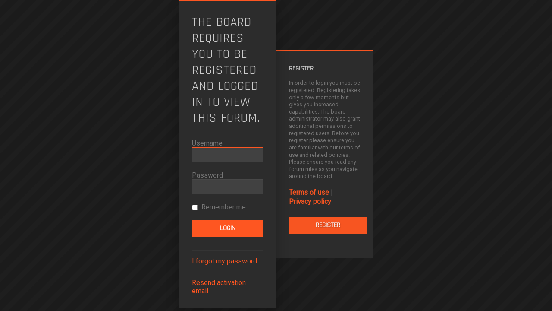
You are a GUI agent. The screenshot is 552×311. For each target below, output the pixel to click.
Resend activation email (219, 287)
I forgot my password (224, 261)
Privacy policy (310, 201)
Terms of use (309, 192)
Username (207, 143)
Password (207, 175)
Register (328, 225)
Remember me (219, 207)
